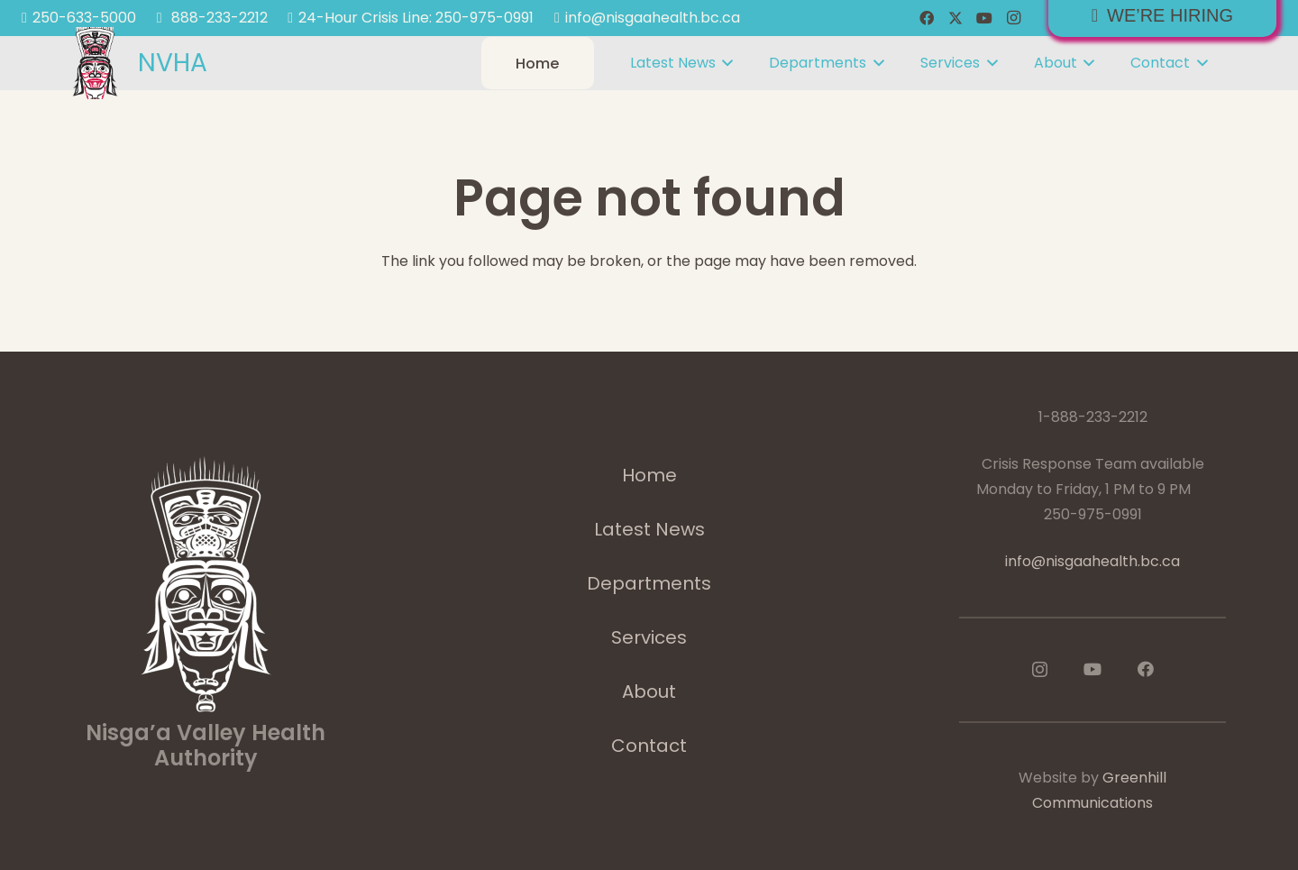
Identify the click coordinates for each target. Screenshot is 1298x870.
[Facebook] (926, 18)
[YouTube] (984, 18)
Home (649, 475)
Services (649, 637)
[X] (955, 18)
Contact (649, 745)
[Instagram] (1013, 18)
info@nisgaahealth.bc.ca (1092, 561)
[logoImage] (95, 63)
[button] (725, 63)
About (649, 691)
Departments (649, 583)
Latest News (649, 529)
